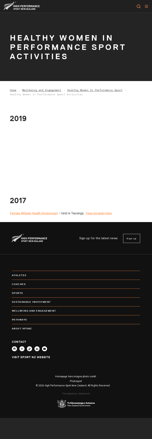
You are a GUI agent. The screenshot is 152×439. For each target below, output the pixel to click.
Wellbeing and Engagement (41, 90)
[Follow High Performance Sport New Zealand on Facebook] (22, 348)
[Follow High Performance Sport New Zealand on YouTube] (44, 348)
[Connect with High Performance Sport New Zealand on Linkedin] (37, 348)
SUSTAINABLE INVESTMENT (76, 302)
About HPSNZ (76, 328)
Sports (76, 293)
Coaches (76, 284)
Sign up (132, 238)
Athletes (76, 275)
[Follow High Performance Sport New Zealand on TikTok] (29, 348)
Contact (19, 342)
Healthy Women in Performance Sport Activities (46, 94)
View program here (99, 213)
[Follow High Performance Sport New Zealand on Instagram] (14, 348)
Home (13, 90)
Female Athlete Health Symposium (34, 213)
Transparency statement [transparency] (76, 393)
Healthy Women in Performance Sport (95, 90)
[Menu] (146, 6)
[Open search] (139, 6)
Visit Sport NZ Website (31, 357)
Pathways (76, 319)
